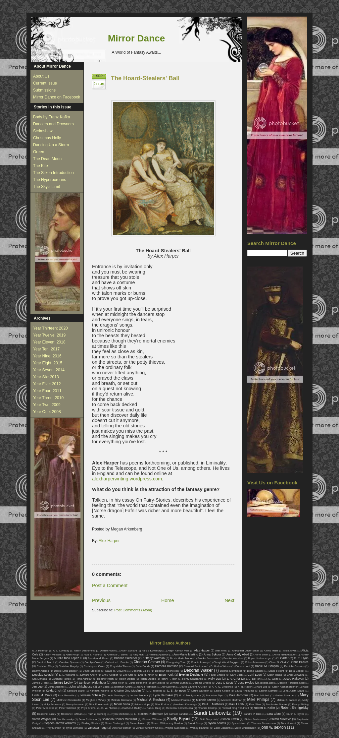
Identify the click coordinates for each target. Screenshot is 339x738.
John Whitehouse (80, 686)
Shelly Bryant (178, 718)
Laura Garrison (200, 690)
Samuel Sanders (179, 713)
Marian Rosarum (284, 695)
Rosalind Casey (46, 713)
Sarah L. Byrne (295, 713)
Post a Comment (109, 585)
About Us (41, 76)
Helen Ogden (127, 678)
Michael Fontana (181, 700)
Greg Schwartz (295, 674)
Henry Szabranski (193, 678)
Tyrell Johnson (74, 727)
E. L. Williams (67, 674)
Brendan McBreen (98, 658)
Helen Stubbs (148, 678)
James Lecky (63, 682)
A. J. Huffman (40, 650)
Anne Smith (261, 654)
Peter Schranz (67, 708)
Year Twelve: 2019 (49, 335)
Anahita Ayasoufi (159, 654)
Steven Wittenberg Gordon (167, 723)
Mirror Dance (136, 38)
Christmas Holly (47, 138)
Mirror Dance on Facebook (56, 97)
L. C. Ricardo (154, 690)
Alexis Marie (271, 650)
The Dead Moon (47, 158)
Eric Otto (128, 674)
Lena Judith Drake (294, 690)
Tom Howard (288, 723)
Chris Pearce (300, 662)
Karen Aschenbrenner (285, 686)
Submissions (44, 90)
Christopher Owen (94, 666)
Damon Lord (242, 666)
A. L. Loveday (61, 650)
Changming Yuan (176, 662)
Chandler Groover (147, 662)
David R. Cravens (115, 670)
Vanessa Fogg (96, 727)
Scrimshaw (43, 131)
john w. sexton (273, 727)
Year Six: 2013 (46, 377)
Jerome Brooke (202, 682)
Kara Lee (262, 686)
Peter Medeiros (45, 708)
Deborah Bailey (140, 670)
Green (38, 152)
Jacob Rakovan (293, 678)
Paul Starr (255, 704)
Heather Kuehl (105, 678)
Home (167, 600)
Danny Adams (40, 670)
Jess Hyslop (246, 682)
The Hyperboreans (49, 179)
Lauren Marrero (268, 690)
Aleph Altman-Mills (178, 650)
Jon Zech (103, 686)
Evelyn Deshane (191, 674)
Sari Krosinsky (65, 719)
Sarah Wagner (41, 719)
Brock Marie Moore (181, 658)
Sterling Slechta (90, 723)
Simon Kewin (230, 719)
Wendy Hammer (199, 727)
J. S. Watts (272, 678)
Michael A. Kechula (151, 700)
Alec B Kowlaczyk (152, 650)
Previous (101, 600)
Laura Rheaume (244, 690)
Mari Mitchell (261, 695)
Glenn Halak (274, 674)
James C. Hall (40, 682)
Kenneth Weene (99, 690)
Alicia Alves (290, 650)
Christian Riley (45, 666)
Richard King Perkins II (235, 708)
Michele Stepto (206, 700)
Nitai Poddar (162, 704)
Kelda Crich (54, 690)
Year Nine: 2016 (47, 356)
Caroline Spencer (69, 662)
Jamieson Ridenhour (92, 682)
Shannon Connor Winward (119, 719)
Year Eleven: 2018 (49, 342)
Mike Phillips (258, 699)
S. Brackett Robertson (148, 713)
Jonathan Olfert (123, 686)
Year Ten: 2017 (46, 349)
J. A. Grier (233, 678)
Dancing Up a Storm (51, 145)
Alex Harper (109, 540)
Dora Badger (296, 670)
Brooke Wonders (233, 658)
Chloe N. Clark (277, 662)
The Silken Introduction (53, 172)
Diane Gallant (255, 670)
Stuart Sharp (195, 723)
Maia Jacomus (238, 695)
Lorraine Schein (90, 695)
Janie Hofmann (138, 682)
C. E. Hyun (301, 658)
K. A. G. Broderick (222, 686)
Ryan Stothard (120, 713)
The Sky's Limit (46, 186)
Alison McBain (52, 654)
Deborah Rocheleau (167, 670)
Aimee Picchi (108, 650)
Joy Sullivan (168, 686)
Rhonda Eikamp (207, 708)
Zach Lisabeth (222, 727)
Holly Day (214, 678)
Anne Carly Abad (237, 654)
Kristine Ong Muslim (127, 690)
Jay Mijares (158, 682)
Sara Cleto (273, 713)
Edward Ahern (88, 674)
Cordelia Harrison (166, 666)
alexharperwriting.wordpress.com (127, 478)
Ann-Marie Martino (185, 654)
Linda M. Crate (42, 695)
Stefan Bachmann (255, 719)
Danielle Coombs (294, 666)
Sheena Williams (152, 719)
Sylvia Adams (217, 723)
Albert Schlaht (129, 650)
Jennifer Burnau (179, 682)
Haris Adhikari (84, 678)
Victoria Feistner (121, 727)
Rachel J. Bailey (132, 708)
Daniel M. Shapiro (267, 666)
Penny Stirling (300, 704)
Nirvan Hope (142, 704)
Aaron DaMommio (85, 650)
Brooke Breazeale (208, 658)
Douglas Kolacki (43, 674)
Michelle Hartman (231, 700)
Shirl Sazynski (208, 719)
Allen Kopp (72, 654)
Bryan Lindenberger (259, 658)
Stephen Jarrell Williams (59, 723)
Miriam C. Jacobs (287, 700)
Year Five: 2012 (47, 384)
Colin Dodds (142, 666)
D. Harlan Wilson (220, 666)
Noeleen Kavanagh (185, 704)
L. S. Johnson (176, 690)
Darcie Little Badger (66, 670)
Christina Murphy (69, 666)
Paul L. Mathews (213, 704)
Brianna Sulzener (125, 658)
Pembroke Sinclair (276, 704)
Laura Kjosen (222, 690)
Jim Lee (37, 686)
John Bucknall (56, 686)
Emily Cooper (110, 674)
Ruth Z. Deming (96, 713)
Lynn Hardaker (163, 695)
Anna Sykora (212, 654)
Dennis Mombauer (231, 670)
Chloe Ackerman (255, 662)
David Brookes (91, 670)
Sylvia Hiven (238, 723)
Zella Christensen (245, 727)
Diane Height (276, 670)
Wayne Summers (175, 727)
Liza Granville (66, 695)
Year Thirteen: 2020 (50, 328)
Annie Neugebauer (284, 654)
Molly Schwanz (53, 704)
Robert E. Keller (264, 707)
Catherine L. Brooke (117, 662)
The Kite (40, 165)
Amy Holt (138, 654)
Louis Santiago (115, 695)
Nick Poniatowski (99, 704)
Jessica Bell (266, 682)
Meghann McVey (96, 700)
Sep (99, 76)
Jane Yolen (117, 682)
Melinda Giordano (121, 700)
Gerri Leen (255, 674)
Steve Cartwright (115, 723)
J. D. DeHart (253, 678)
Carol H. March (46, 662)
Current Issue (45, 83)
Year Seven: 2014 (49, 370)
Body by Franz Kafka (51, 117)
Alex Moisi (221, 650)
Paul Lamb (236, 704)
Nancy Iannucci (75, 704)
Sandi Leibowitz (212, 713)
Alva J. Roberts (93, 654)
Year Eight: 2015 (47, 363)
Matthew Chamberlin (69, 700)
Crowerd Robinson (195, 666)
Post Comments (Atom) (133, 610)
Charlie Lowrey (200, 662)
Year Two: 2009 (47, 404)
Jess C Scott (224, 682)
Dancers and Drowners (53, 124)
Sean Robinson (87, 719)
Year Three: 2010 (48, 398)
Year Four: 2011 (47, 391)
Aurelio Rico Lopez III (68, 658)
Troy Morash (53, 727)
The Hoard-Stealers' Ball (145, 78)
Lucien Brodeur (139, 695)
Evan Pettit (166, 674)
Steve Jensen (138, 723)
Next (229, 600)
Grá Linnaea (39, 678)
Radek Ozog (154, 708)
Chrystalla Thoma (120, 666)
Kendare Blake (76, 690)
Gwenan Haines (61, 678)
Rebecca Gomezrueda (179, 708)
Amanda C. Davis (117, 654)
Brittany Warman (153, 658)
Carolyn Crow (92, 662)
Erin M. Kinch (146, 674)
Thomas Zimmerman (263, 723)
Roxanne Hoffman (71, 713)
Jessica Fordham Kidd (291, 682)
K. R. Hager (245, 686)
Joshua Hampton (146, 686)
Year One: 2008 (47, 411)
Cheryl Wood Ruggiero (227, 662)
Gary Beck (236, 674)
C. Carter (282, 658)
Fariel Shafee (217, 674)
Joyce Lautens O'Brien (193, 686)
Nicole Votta (122, 704)
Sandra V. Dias (253, 713)
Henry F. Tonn (169, 678)
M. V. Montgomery (190, 695)
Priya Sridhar (89, 708)
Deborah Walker (198, 670)
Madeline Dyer (214, 695)
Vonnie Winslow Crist (148, 727)
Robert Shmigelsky (295, 707)
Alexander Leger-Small (245, 650)
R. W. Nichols (109, 708)
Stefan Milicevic (280, 719)
